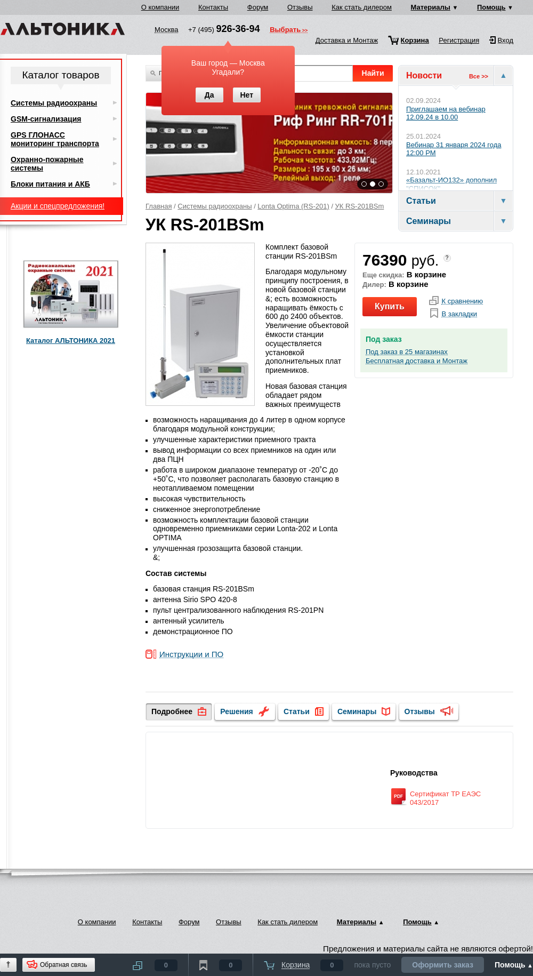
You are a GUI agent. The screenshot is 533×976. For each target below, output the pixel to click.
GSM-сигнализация (46, 119)
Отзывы (300, 7)
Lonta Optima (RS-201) (293, 206)
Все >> (478, 76)
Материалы (430, 7)
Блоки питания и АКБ (50, 184)
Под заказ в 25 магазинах (407, 352)
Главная (159, 206)
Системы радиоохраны (214, 206)
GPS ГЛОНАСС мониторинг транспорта (55, 139)
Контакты (213, 7)
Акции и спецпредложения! (57, 206)
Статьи (297, 711)
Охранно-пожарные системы (47, 163)
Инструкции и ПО (191, 654)
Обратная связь (63, 965)
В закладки (459, 314)
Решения (236, 711)
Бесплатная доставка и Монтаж (416, 361)
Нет (246, 95)
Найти (373, 73)
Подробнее (171, 711)
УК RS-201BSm (359, 206)
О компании (160, 7)
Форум (258, 7)
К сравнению (462, 301)
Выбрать (285, 30)
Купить (390, 306)
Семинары (356, 711)
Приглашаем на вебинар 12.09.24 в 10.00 (446, 113)
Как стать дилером (362, 7)
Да (209, 95)
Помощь (491, 7)
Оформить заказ (442, 965)
